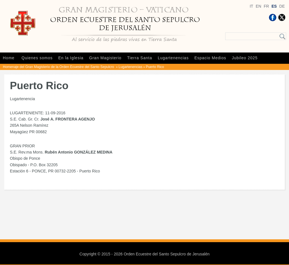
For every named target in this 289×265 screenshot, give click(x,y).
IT (251, 6)
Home (8, 58)
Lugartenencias (173, 58)
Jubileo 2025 (245, 58)
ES (274, 6)
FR (266, 6)
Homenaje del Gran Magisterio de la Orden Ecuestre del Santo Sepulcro (59, 67)
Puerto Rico (155, 67)
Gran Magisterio (105, 58)
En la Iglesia (71, 58)
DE (282, 6)
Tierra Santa (139, 58)
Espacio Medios (210, 58)
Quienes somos (36, 58)
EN (258, 6)
